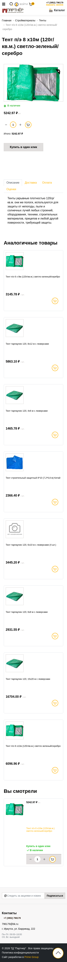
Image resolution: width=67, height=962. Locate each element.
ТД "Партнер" (19, 948)
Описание (12, 182)
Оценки (11, 189)
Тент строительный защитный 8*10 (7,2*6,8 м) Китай (33, 478)
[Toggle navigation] (4, 4)
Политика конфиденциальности (20, 952)
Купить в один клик (23, 147)
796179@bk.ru (10, 924)
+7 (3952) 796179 (54, 2)
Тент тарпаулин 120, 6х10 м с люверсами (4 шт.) (31, 545)
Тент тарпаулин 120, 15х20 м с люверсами (28, 679)
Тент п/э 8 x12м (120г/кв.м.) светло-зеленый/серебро (33, 746)
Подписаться (55, 895)
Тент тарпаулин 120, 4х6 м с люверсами (27, 411)
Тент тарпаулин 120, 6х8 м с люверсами (27, 612)
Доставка (31, 182)
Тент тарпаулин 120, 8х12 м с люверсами (27, 344)
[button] (57, 10)
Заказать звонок (54, 5)
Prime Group (31, 957)
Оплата (47, 182)
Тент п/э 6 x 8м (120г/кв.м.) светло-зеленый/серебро (33, 276)
